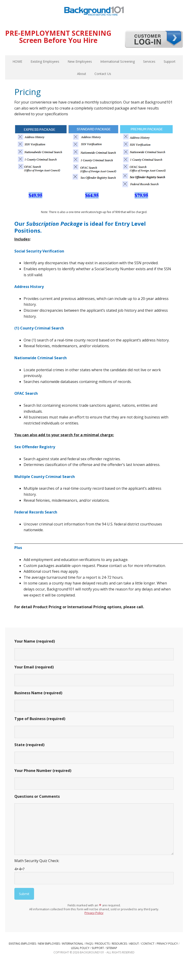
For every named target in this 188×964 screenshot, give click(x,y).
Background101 (94, 11)
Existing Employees (22, 944)
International (72, 944)
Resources (119, 944)
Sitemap (111, 948)
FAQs (89, 944)
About (134, 944)
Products (102, 944)
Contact (147, 944)
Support (98, 948)
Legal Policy (80, 948)
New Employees (49, 944)
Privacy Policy (94, 913)
